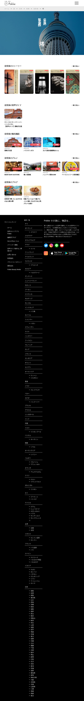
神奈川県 (33, 677)
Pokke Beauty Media (14, 269)
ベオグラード (34, 272)
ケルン (32, 479)
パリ (31, 550)
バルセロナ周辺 (35, 560)
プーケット (33, 497)
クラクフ (33, 232)
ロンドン (33, 540)
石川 (31, 661)
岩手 (31, 629)
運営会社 (10, 266)
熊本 (31, 616)
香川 (31, 636)
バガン (32, 323)
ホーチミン (33, 439)
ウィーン (33, 375)
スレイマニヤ (34, 390)
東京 (31, 696)
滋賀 (31, 627)
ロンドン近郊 (34, 538)
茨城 (31, 668)
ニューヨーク (34, 509)
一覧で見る (75, 66)
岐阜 (31, 620)
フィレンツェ (34, 581)
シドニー (33, 454)
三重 (31, 689)
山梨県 (32, 686)
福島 (31, 609)
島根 (31, 693)
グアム (32, 506)
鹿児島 (32, 597)
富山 (31, 613)
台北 (31, 530)
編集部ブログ (11, 237)
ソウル (32, 447)
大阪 (31, 680)
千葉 (31, 648)
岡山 (31, 654)
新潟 (31, 666)
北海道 (32, 682)
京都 (31, 684)
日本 (20, 9)
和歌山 (32, 618)
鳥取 (31, 595)
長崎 (27, 9)
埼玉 (31, 623)
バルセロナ (33, 562)
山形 (31, 625)
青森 (31, 632)
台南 (31, 528)
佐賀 (31, 593)
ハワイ (32, 513)
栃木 (31, 652)
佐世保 (36, 9)
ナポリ (32, 569)
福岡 (31, 639)
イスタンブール (35, 432)
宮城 (31, 634)
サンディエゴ (34, 516)
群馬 (31, 675)
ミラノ (32, 579)
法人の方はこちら (13, 241)
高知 (31, 602)
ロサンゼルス (34, 511)
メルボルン (33, 378)
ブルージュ (33, 462)
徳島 (31, 591)
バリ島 (32, 311)
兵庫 (31, 650)
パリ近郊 (33, 547)
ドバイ (32, 248)
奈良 (31, 664)
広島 (31, 659)
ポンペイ (33, 572)
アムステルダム (35, 472)
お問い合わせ (11, 254)
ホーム (6, 9)
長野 (31, 670)
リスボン (33, 489)
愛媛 (31, 645)
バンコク (33, 499)
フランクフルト (35, 482)
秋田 (31, 607)
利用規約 (10, 258)
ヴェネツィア (34, 576)
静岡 (31, 657)
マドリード (33, 557)
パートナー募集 (12, 245)
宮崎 (31, 604)
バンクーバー (34, 402)
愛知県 (32, 673)
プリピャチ (33, 265)
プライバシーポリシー (14, 262)
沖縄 (31, 641)
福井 (31, 611)
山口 (31, 600)
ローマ (32, 583)
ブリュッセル (34, 464)
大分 (31, 643)
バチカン (33, 574)
